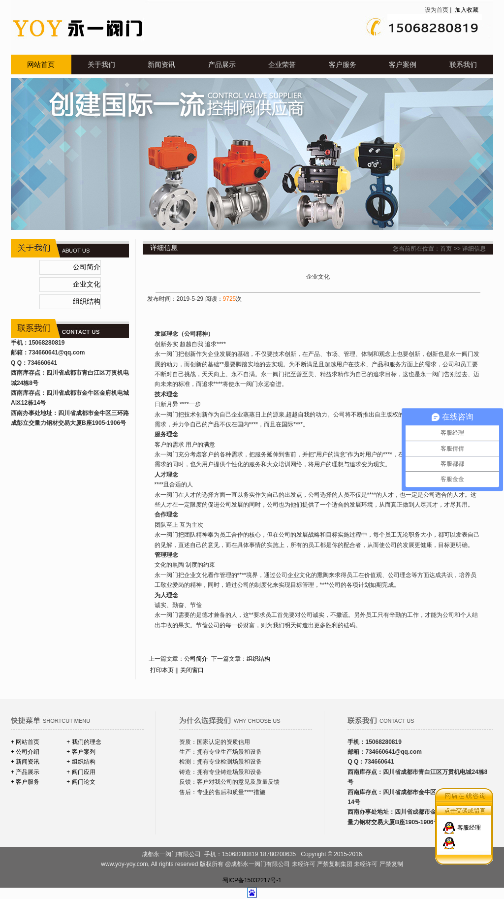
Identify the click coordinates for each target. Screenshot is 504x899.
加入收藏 (465, 9)
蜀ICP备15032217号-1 (252, 880)
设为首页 (436, 9)
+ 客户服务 (25, 781)
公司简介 (86, 267)
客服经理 (469, 823)
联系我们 (463, 64)
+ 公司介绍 (25, 751)
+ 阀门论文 (80, 781)
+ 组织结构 (80, 761)
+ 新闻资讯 (25, 761)
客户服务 (342, 64)
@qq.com (71, 352)
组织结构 (86, 301)
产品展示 (222, 64)
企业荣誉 (282, 64)
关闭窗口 (192, 670)
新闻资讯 (161, 64)
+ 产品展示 (25, 772)
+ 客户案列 (80, 751)
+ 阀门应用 (80, 772)
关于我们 (101, 64)
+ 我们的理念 (83, 741)
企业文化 (86, 284)
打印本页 (162, 670)
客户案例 (402, 64)
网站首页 (41, 64)
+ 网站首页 (25, 741)
